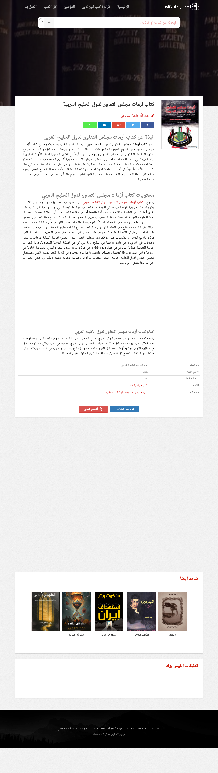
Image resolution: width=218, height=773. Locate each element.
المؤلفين (69, 7)
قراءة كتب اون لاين (96, 7)
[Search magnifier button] (41, 20)
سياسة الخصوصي (67, 728)
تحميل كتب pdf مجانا (148, 728)
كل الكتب (50, 7)
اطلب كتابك (98, 728)
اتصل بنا (31, 7)
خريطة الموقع (115, 728)
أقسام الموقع (93, 409)
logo (182, 6)
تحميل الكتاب (125, 409)
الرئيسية (123, 7)
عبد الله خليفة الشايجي (135, 115)
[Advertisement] (109, 62)
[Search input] (114, 22)
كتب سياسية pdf (138, 385)
